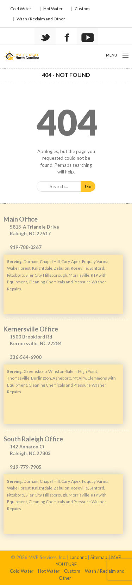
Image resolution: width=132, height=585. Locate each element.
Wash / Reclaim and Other (41, 18)
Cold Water (20, 8)
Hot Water (53, 8)
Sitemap (98, 557)
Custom (82, 8)
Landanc (78, 557)
